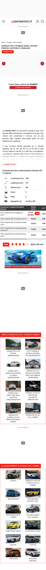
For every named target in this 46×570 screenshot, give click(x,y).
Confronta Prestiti (23, 87)
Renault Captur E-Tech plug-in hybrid (32, 478)
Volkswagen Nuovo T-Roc (32, 495)
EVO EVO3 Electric (32, 555)
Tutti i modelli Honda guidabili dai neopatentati (32, 347)
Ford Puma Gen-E (13, 526)
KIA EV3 (13, 540)
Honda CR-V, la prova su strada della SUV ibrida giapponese (32, 369)
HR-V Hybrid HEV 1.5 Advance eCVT (14, 219)
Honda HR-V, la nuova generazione (13, 347)
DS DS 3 (13, 476)
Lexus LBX (13, 554)
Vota (6, 244)
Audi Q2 (32, 540)
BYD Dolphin (13, 494)
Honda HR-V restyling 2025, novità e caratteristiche (13, 391)
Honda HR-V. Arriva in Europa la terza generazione (13, 369)
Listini (3, 42)
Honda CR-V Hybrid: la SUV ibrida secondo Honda (13, 413)
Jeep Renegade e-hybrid (13, 511)
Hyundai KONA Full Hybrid (32, 511)
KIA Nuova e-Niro (32, 526)
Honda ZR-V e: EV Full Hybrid (32, 410)
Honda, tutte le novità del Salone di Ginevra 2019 (32, 391)
